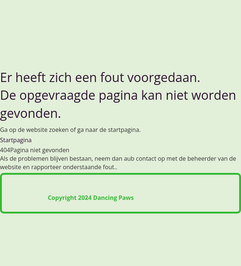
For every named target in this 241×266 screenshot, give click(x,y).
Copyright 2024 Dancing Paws (91, 198)
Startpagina (16, 140)
